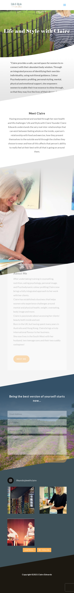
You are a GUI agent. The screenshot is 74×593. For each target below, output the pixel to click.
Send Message (55, 460)
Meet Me (21, 362)
